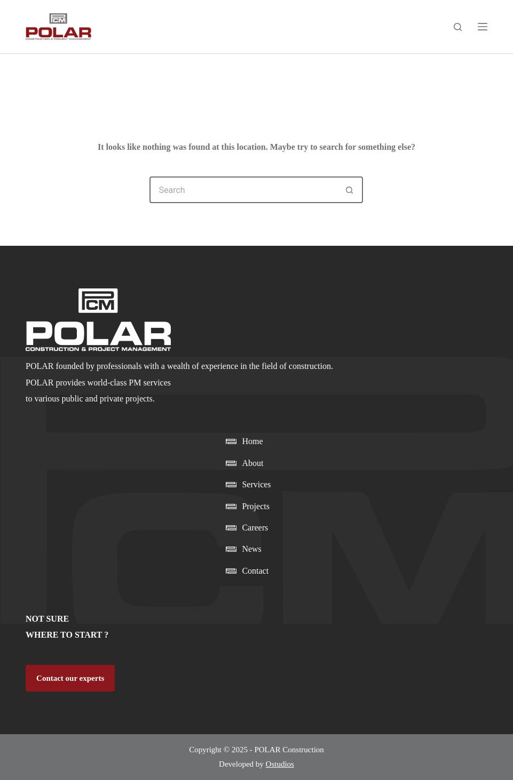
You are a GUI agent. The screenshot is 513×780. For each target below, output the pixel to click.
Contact (255, 570)
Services (256, 484)
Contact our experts (70, 678)
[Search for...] (242, 189)
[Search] (458, 27)
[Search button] (349, 189)
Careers (255, 527)
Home (252, 441)
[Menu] (482, 26)
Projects (256, 506)
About (252, 463)
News (251, 548)
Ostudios (280, 764)
